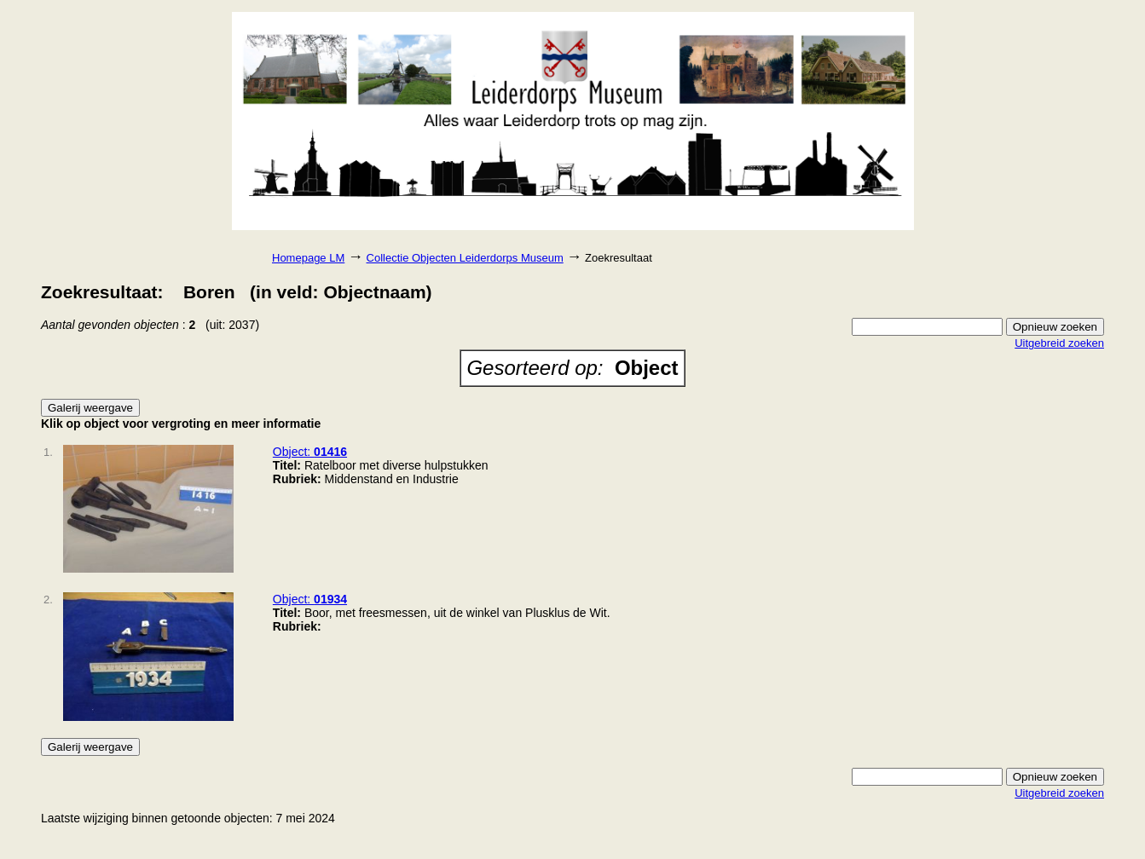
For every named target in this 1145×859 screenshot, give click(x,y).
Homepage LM (308, 257)
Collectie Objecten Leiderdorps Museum (465, 257)
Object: (310, 451)
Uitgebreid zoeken (1059, 343)
